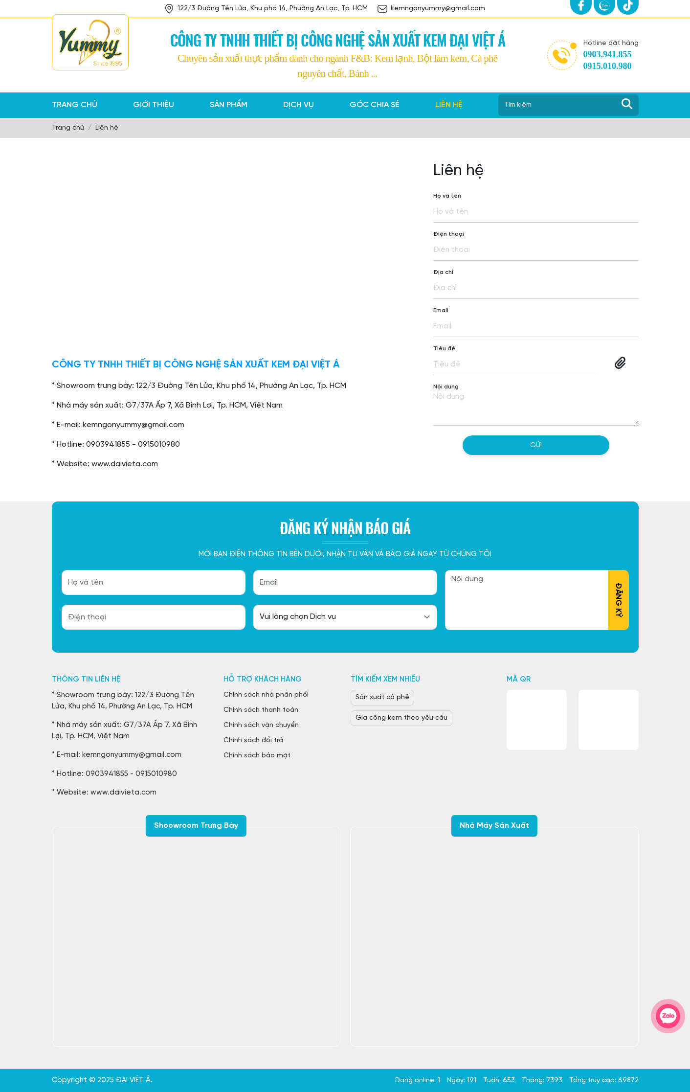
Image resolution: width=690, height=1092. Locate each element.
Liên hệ (449, 105)
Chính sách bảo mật (256, 755)
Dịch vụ (298, 105)
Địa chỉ (443, 272)
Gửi (536, 445)
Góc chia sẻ (375, 105)
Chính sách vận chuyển (261, 725)
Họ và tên (447, 196)
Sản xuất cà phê (382, 697)
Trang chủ (74, 105)
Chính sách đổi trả (253, 740)
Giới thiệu (153, 105)
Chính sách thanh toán (260, 710)
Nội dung (446, 387)
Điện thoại (448, 234)
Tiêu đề (444, 348)
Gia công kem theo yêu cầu (401, 718)
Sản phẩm (228, 105)
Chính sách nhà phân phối (266, 695)
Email (440, 310)
